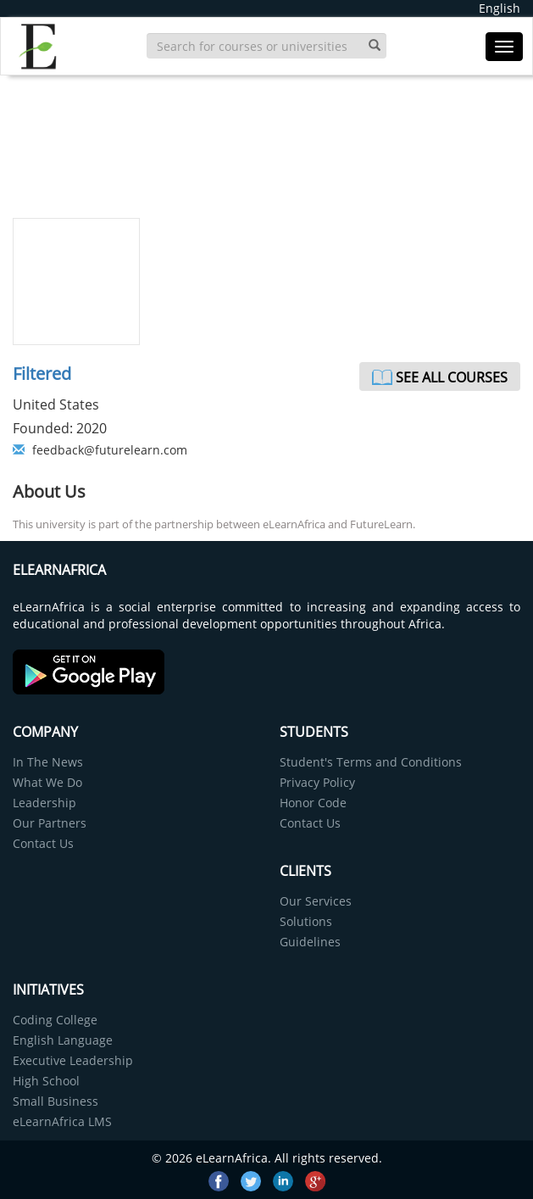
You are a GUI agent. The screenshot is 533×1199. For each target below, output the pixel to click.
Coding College (55, 1020)
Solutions (306, 921)
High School (46, 1081)
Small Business (55, 1101)
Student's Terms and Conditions (371, 762)
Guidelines (310, 942)
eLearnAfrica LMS (62, 1121)
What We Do (47, 782)
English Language (63, 1040)
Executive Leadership (73, 1060)
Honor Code (313, 803)
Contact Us (43, 843)
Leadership (44, 803)
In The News (48, 762)
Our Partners (49, 823)
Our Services (316, 901)
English (499, 8)
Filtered (42, 373)
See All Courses (452, 377)
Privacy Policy (317, 782)
